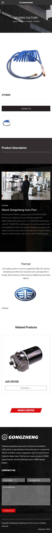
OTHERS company (19, 214)
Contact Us (26, 108)
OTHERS (29, 21)
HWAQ (48, 529)
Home (15, 21)
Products (21, 21)
